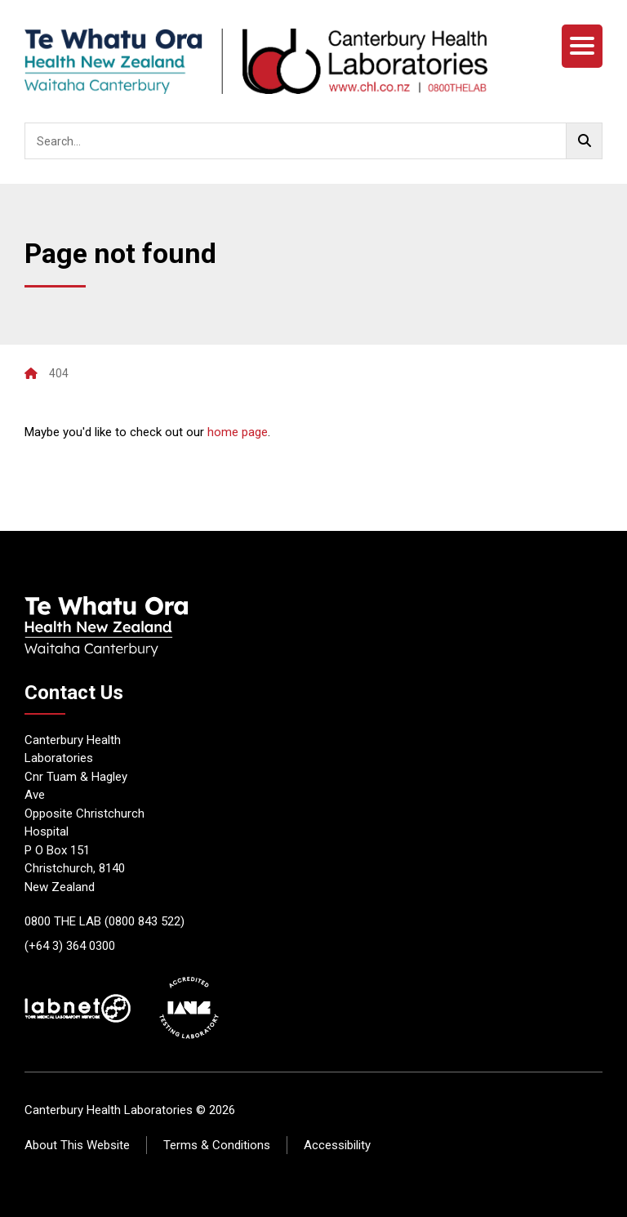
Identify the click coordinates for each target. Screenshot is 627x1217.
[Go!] (584, 141)
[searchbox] (313, 141)
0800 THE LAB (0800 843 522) (104, 921)
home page (237, 432)
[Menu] (582, 46)
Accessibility (337, 1145)
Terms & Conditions (216, 1145)
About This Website (77, 1145)
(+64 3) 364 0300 (69, 945)
